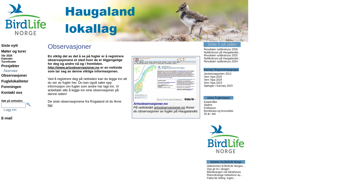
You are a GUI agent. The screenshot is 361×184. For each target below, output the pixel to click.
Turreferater (8, 61)
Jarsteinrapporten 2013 (217, 73)
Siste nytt (9, 45)
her (50, 105)
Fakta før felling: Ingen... (221, 177)
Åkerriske (11, 71)
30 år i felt (210, 113)
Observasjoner (14, 75)
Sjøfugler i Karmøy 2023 (218, 85)
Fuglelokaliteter (14, 81)
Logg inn (10, 110)
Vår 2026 (6, 55)
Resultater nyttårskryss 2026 (221, 49)
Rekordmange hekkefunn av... (224, 174)
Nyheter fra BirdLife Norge (225, 161)
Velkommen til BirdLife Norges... (226, 165)
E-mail (6, 118)
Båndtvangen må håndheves (224, 171)
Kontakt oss (11, 92)
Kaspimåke (210, 101)
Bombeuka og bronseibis (218, 110)
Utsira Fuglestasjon (218, 97)
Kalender (7, 58)
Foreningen (11, 87)
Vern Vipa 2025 (213, 76)
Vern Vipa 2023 (213, 82)
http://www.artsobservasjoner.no (73, 67)
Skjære (208, 104)
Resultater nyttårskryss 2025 (221, 55)
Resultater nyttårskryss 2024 (221, 61)
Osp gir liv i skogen (218, 168)
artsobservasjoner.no (169, 107)
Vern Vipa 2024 (213, 79)
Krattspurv (210, 107)
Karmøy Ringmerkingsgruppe (221, 69)
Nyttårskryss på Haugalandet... (222, 52)
